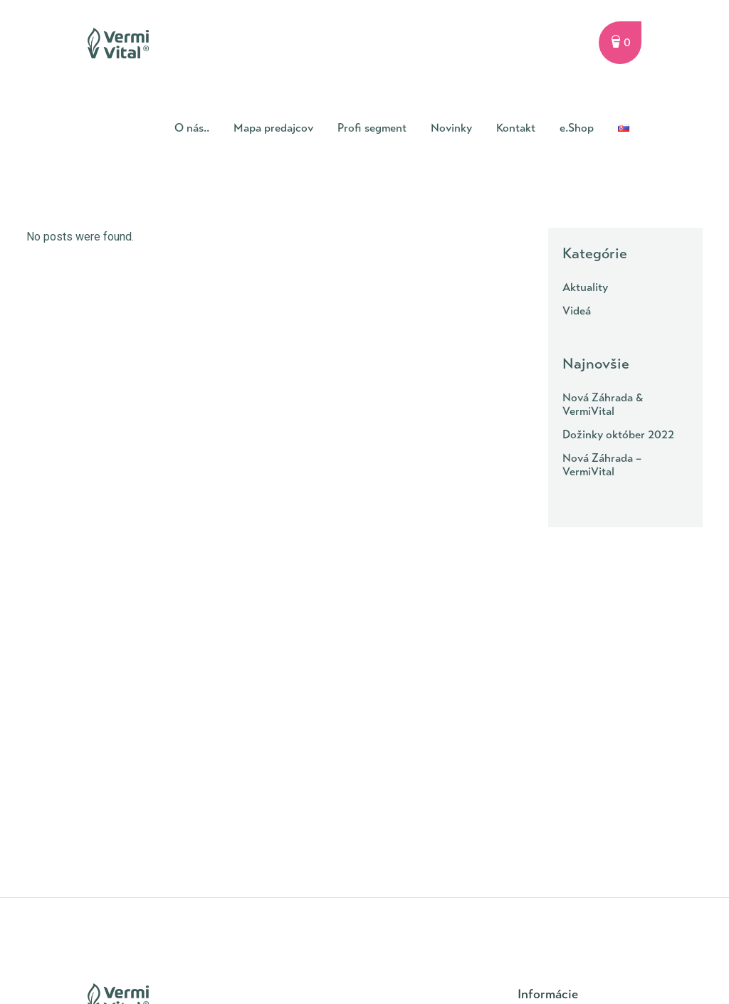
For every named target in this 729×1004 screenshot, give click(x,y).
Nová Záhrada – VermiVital (601, 464)
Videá (576, 310)
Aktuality (585, 287)
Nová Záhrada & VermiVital (603, 404)
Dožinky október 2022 (618, 434)
